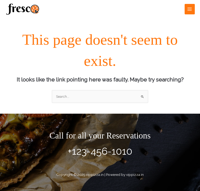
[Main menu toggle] (190, 9)
